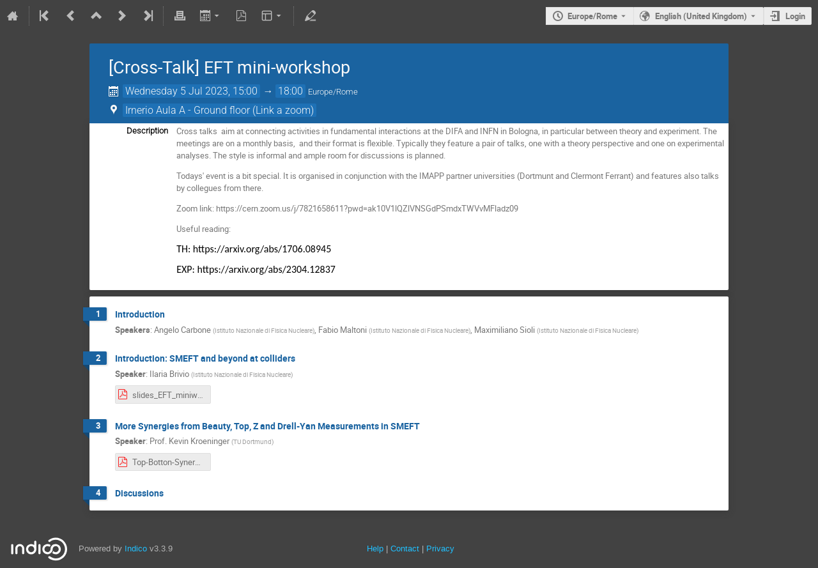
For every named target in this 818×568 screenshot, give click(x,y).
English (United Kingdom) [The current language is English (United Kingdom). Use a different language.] (701, 16)
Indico (136, 548)
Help (375, 548)
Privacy (440, 548)
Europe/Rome (592, 16)
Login (795, 16)
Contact (404, 548)
